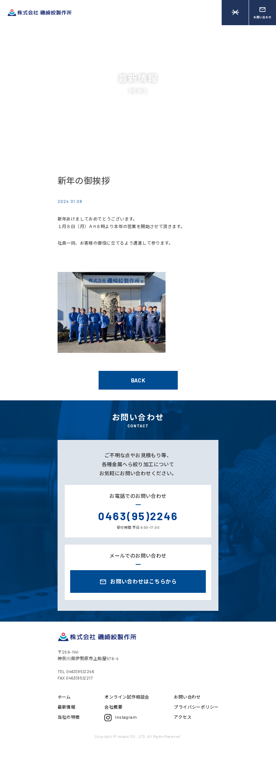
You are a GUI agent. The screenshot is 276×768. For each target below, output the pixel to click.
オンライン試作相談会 (126, 696)
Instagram (120, 717)
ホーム (64, 696)
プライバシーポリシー (196, 706)
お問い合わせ (187, 696)
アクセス (182, 716)
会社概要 (113, 706)
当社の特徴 (69, 716)
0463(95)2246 (138, 515)
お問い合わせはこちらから (138, 582)
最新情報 (67, 706)
